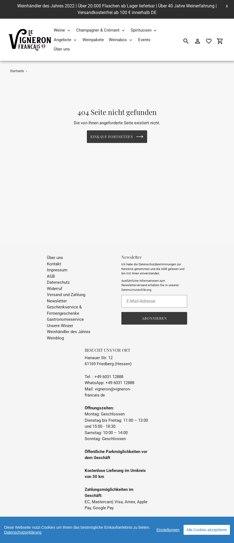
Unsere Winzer (60, 320)
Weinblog (55, 332)
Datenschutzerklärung (136, 284)
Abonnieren (154, 312)
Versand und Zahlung (66, 289)
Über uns (55, 252)
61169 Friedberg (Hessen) (108, 358)
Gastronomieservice (65, 313)
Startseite (17, 71)
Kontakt (54, 258)
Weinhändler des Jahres (68, 326)
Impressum (57, 264)
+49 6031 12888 (109, 371)
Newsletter (57, 295)
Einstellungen (167, 530)
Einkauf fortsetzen (117, 136)
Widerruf (54, 283)
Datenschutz (58, 276)
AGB (51, 270)
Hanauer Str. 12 (99, 352)
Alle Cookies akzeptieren (206, 530)
